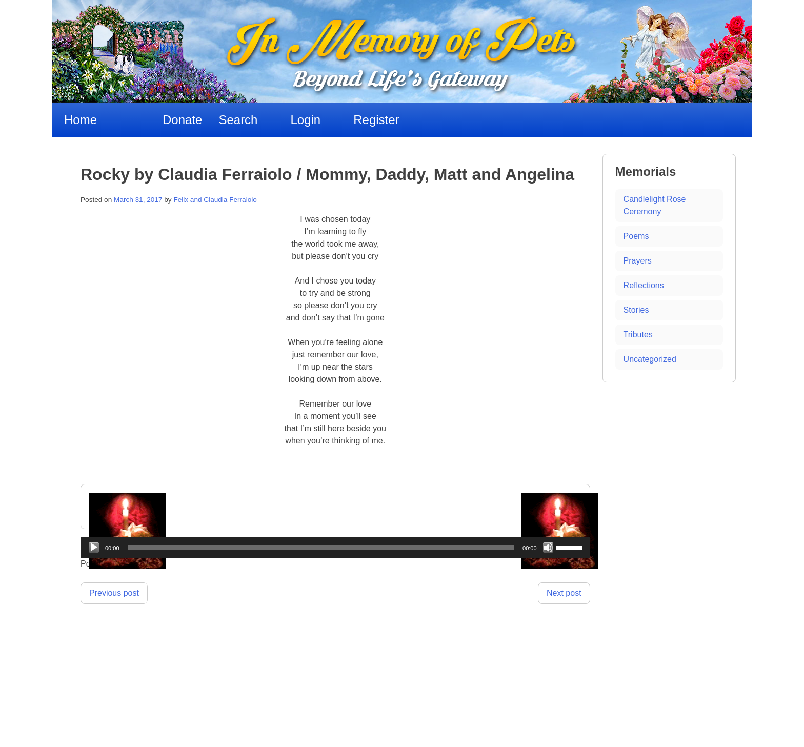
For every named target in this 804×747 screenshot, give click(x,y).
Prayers (638, 260)
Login (305, 120)
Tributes (638, 334)
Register (376, 120)
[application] (335, 547)
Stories (636, 310)
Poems (636, 236)
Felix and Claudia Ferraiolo (214, 200)
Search (237, 120)
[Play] (94, 547)
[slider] (321, 547)
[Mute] (548, 547)
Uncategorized (650, 359)
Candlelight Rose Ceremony (655, 205)
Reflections (644, 285)
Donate (182, 120)
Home (80, 120)
